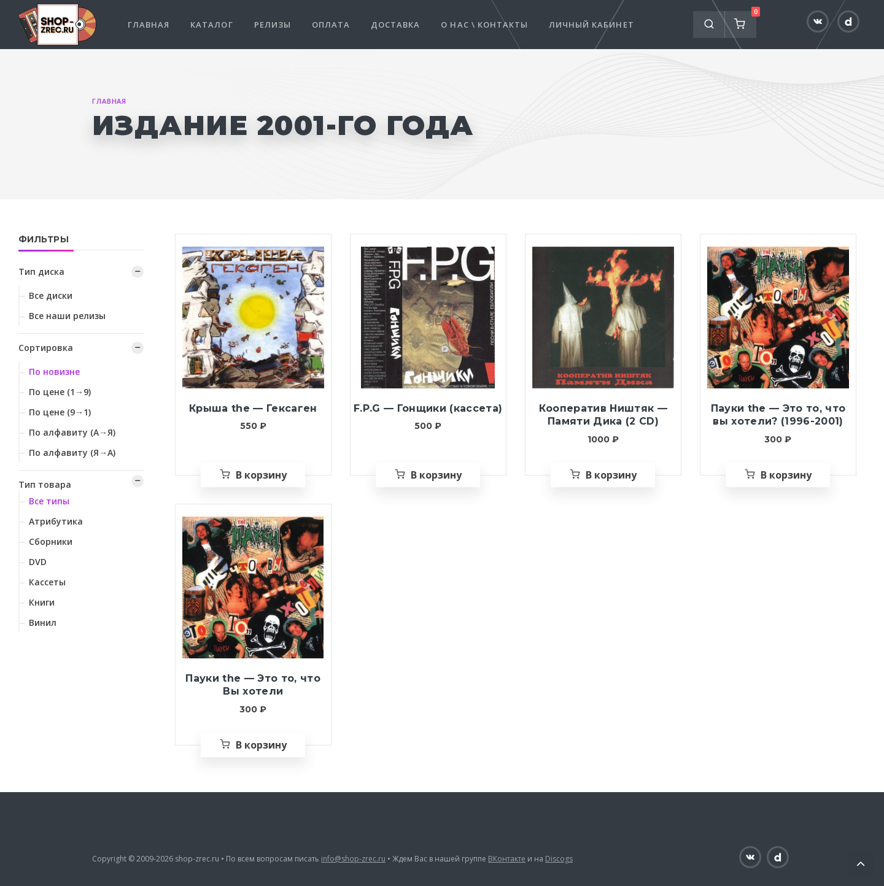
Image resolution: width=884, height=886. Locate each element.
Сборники (50, 541)
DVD (38, 562)
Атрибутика (56, 521)
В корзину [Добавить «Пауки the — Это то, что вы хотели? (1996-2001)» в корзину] (786, 475)
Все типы (49, 501)
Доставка (395, 24)
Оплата (331, 24)
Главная (148, 24)
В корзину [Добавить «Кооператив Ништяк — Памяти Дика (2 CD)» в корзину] (611, 475)
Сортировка (45, 347)
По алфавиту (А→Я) (72, 432)
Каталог (211, 24)
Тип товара (44, 484)
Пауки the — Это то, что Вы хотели (252, 685)
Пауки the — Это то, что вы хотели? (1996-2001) (778, 415)
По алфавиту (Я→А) (72, 452)
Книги (42, 602)
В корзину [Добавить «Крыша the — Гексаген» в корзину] (261, 475)
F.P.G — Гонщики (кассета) (428, 408)
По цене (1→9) (60, 392)
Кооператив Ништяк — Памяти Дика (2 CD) (603, 415)
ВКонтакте (506, 858)
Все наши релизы (67, 316)
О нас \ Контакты (484, 24)
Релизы (272, 24)
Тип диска (41, 271)
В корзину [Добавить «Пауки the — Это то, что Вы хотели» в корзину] (261, 745)
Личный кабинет (591, 24)
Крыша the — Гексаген (253, 408)
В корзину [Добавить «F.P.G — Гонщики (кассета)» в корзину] (436, 475)
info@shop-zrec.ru (353, 858)
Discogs (559, 858)
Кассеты (47, 582)
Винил (42, 622)
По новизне (54, 371)
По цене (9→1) (60, 412)
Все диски (50, 295)
